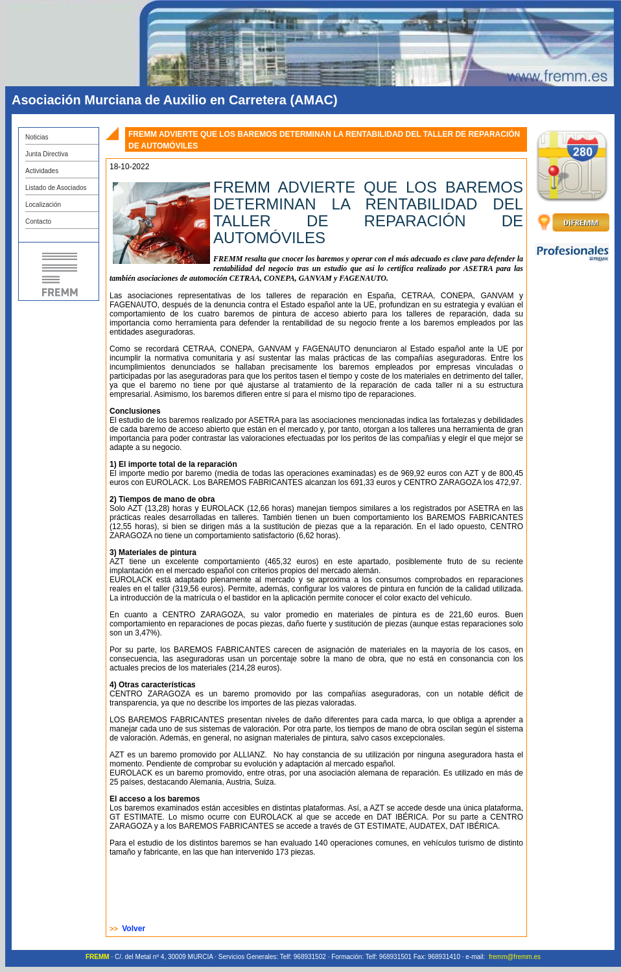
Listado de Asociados (56, 187)
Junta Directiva (46, 154)
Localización (43, 204)
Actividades (41, 170)
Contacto (38, 221)
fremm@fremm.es (515, 956)
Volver (133, 928)
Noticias (37, 137)
